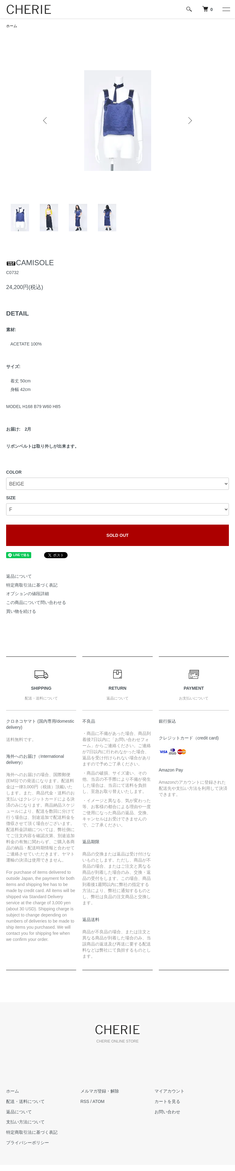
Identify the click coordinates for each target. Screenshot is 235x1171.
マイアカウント (170, 1091)
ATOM (98, 1101)
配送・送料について (25, 1101)
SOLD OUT (117, 535)
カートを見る (167, 1101)
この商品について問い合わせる (36, 602)
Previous (45, 120)
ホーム (11, 26)
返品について (19, 576)
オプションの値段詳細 (27, 593)
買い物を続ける (21, 611)
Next (189, 120)
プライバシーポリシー (27, 1142)
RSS (84, 1101)
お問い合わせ (167, 1111)
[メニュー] (226, 9)
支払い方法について (25, 1121)
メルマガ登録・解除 (99, 1091)
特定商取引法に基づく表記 (32, 585)
